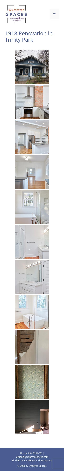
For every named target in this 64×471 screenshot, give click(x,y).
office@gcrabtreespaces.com (32, 456)
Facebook (29, 460)
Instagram (46, 460)
